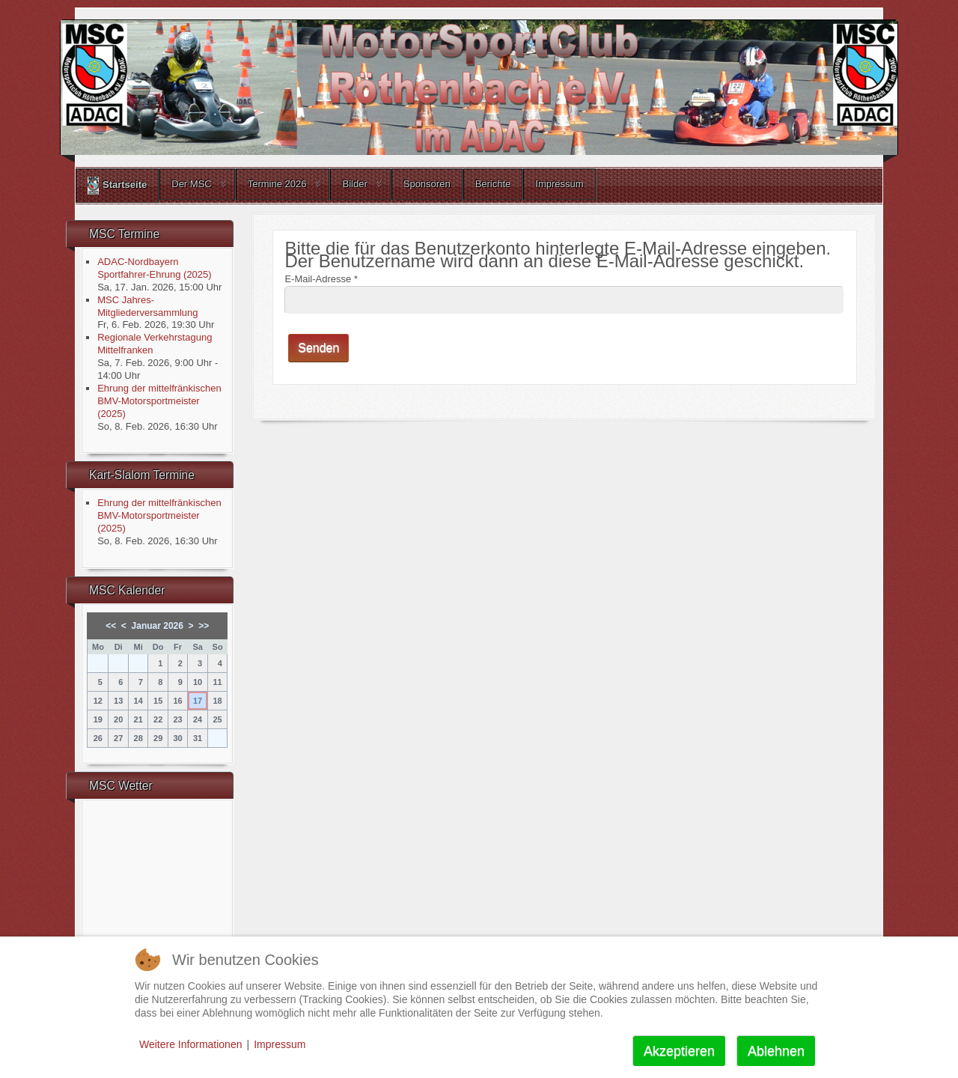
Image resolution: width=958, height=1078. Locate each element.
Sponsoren (427, 183)
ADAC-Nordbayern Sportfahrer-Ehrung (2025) (154, 268)
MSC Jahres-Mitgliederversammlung (147, 306)
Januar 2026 (157, 626)
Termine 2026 (277, 183)
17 (197, 700)
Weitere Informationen (190, 1044)
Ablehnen (776, 1051)
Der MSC (191, 183)
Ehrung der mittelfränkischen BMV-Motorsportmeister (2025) (159, 401)
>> (203, 626)
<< (111, 626)
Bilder (354, 183)
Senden (318, 347)
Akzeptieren (679, 1051)
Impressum (559, 183)
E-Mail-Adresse (321, 278)
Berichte (493, 183)
